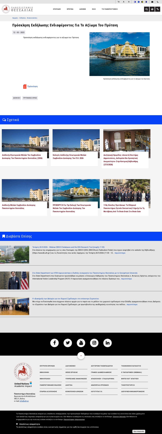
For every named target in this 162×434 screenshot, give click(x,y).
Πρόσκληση (32, 86)
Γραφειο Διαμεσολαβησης (101, 372)
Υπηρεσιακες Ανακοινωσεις (76, 379)
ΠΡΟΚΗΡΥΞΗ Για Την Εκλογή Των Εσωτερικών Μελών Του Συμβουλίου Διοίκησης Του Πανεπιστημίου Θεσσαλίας (72, 208)
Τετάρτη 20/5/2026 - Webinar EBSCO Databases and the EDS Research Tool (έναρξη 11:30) (68, 247)
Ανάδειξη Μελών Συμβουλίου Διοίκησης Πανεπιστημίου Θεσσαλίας (18, 206)
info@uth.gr (24, 401)
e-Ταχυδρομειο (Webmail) (131, 372)
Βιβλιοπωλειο (45, 379)
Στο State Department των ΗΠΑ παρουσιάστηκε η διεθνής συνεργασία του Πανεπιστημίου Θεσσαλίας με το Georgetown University (84, 273)
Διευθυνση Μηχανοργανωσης (133, 391)
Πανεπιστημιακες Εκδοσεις (50, 385)
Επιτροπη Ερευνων (47, 366)
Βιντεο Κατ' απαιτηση (129, 379)
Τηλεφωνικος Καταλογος (131, 366)
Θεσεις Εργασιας (71, 372)
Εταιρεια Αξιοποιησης (48, 391)
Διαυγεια (68, 385)
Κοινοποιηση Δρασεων (74, 391)
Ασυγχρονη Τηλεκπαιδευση (102, 366)
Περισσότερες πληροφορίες (74, 420)
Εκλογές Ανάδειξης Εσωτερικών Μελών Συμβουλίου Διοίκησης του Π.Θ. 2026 (69, 156)
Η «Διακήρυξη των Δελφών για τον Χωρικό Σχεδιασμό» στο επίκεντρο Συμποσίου (65, 299)
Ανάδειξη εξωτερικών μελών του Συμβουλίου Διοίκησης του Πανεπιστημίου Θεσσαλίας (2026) (22, 156)
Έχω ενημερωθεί (138, 432)
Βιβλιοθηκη (44, 372)
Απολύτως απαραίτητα (29, 425)
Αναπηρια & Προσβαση (100, 385)
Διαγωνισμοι (70, 366)
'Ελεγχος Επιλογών (119, 417)
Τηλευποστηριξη (128, 385)
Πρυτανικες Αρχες (30, 98)
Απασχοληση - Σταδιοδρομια (102, 379)
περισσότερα (120, 253)
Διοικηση (16, 98)
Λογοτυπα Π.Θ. (97, 391)
